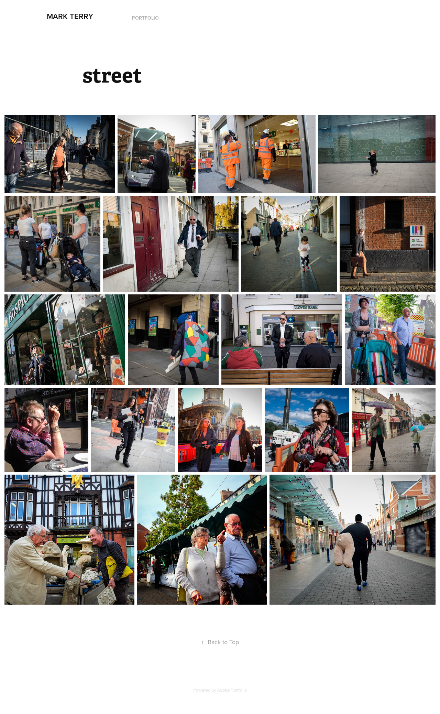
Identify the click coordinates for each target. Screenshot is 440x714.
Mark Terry (70, 16)
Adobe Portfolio (232, 690)
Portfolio (145, 17)
